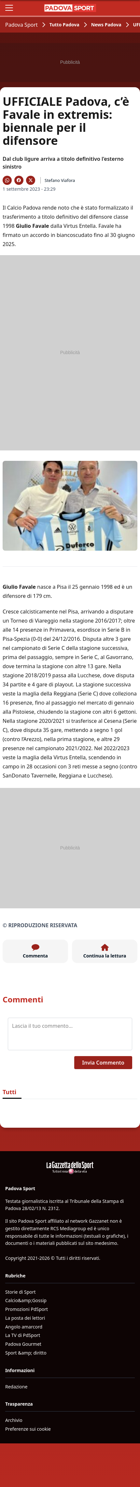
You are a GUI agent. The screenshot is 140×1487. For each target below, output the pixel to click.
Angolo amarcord (23, 1327)
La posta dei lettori (25, 1318)
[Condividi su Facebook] (18, 180)
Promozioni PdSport (26, 1309)
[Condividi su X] (30, 180)
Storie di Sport (20, 1292)
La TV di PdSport (22, 1335)
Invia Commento (103, 1062)
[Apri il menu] (9, 8)
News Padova (106, 24)
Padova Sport (21, 24)
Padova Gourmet (23, 1344)
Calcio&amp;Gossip (26, 1300)
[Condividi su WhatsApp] (7, 180)
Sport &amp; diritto (26, 1353)
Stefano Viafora (60, 180)
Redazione (16, 1387)
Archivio (13, 1420)
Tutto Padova (64, 24)
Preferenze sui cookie (28, 1429)
